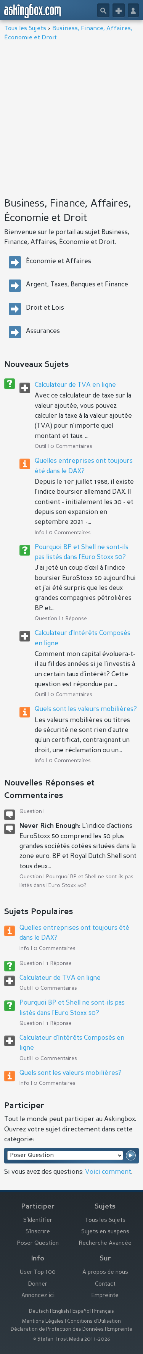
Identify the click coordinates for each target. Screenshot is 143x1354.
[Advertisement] (71, 117)
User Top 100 (38, 1272)
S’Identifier (37, 1220)
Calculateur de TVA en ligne (75, 385)
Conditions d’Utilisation (94, 1321)
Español (81, 1311)
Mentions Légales (43, 1321)
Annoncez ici (38, 1296)
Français (104, 1311)
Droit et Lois (45, 308)
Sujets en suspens (105, 1232)
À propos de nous (105, 1272)
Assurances (43, 331)
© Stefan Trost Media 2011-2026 (71, 1339)
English (60, 1311)
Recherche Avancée (105, 1243)
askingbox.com (33, 11)
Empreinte (105, 1296)
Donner (37, 1284)
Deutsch (39, 1311)
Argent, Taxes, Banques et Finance (77, 284)
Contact (105, 1284)
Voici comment (108, 1172)
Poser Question (38, 1243)
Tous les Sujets (25, 29)
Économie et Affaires (58, 261)
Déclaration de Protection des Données (57, 1329)
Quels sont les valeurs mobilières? (86, 709)
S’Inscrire (38, 1232)
